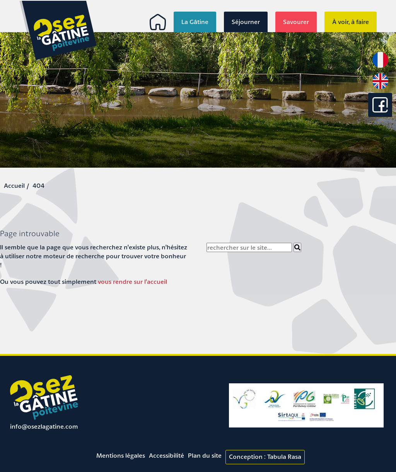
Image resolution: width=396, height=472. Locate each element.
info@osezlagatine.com (44, 426)
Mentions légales (120, 455)
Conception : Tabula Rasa (265, 456)
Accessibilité (166, 455)
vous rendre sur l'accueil (132, 281)
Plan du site (205, 455)
